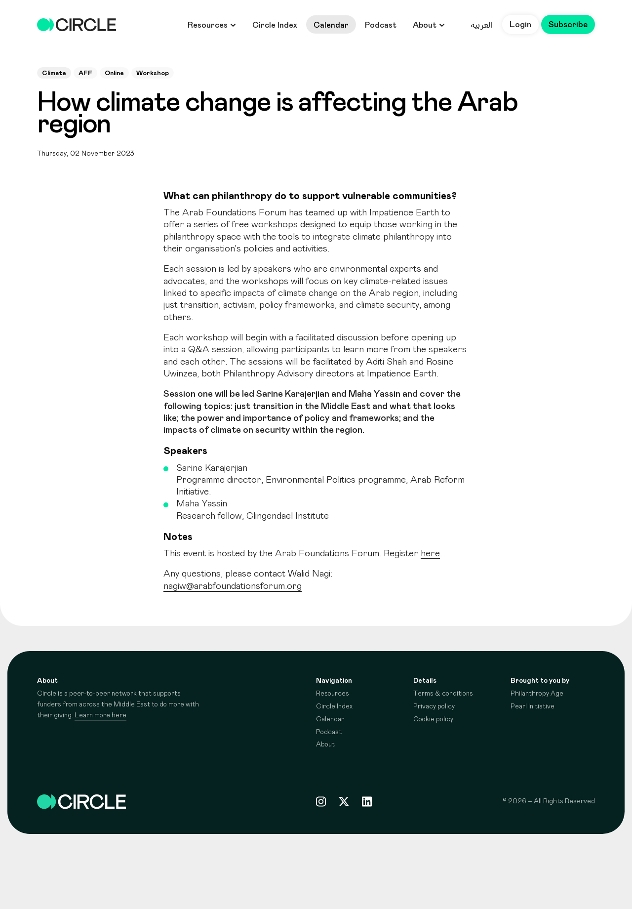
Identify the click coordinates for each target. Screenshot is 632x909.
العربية (481, 25)
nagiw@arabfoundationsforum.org (232, 586)
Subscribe (568, 24)
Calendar (331, 25)
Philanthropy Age (537, 693)
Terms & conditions (443, 693)
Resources (212, 25)
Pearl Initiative (532, 706)
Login (520, 24)
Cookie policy (433, 719)
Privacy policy (434, 706)
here (430, 553)
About (429, 25)
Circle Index (274, 25)
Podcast (380, 25)
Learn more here (100, 715)
